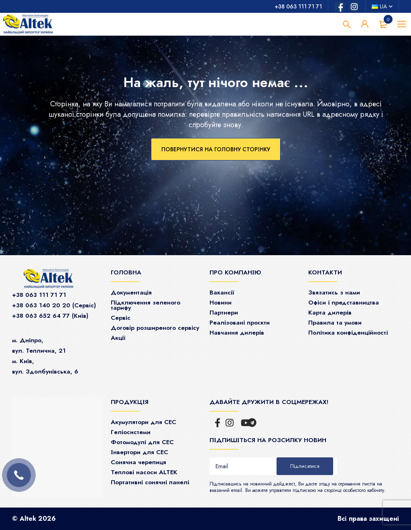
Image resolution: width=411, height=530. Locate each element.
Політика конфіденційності (348, 332)
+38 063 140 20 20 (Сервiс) (54, 305)
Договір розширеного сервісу (155, 327)
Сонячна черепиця (138, 462)
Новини (221, 302)
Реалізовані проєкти (240, 322)
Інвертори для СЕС (139, 452)
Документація (131, 292)
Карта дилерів (330, 312)
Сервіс (120, 317)
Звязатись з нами (334, 292)
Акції (118, 337)
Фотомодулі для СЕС (142, 442)
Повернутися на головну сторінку (215, 149)
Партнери (224, 312)
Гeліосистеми (131, 432)
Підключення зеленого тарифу (145, 305)
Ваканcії (222, 292)
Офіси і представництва (343, 302)
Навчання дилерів (237, 332)
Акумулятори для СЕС (143, 422)
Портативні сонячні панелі (150, 482)
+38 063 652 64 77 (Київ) (50, 315)
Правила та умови (335, 322)
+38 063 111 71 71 (298, 6)
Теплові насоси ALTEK (144, 472)
